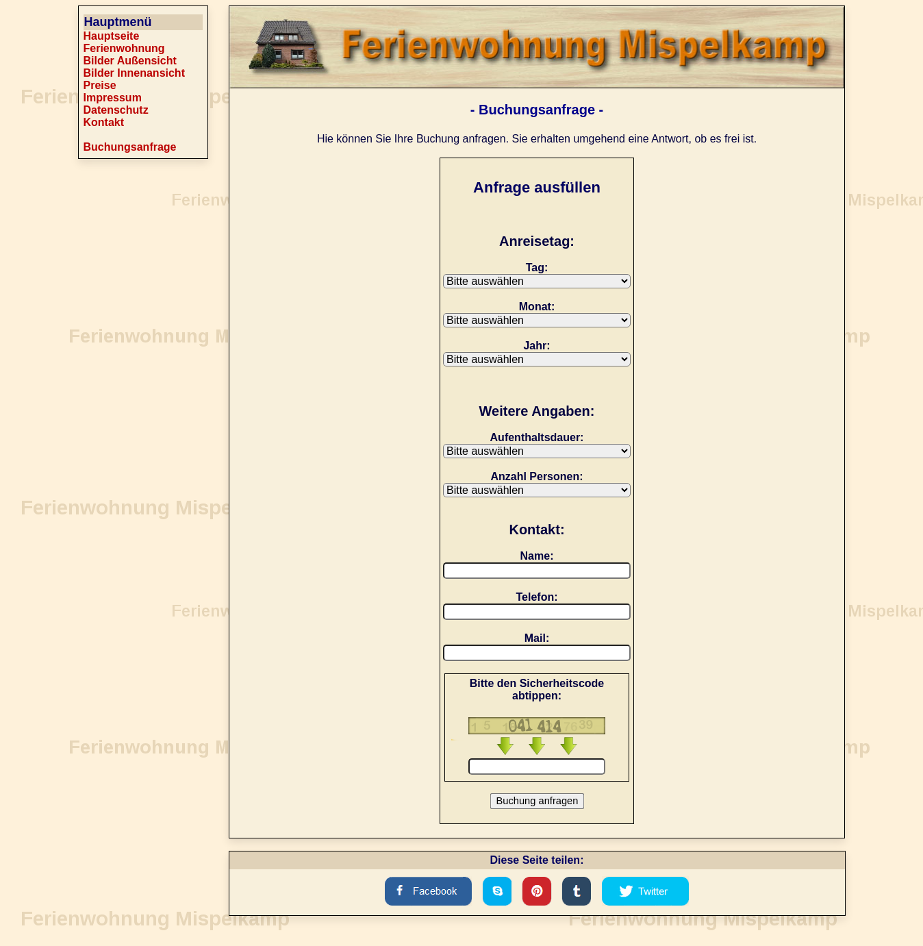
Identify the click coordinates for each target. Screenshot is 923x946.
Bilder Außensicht (130, 60)
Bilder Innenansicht (134, 73)
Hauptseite (112, 36)
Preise (100, 85)
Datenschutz (116, 110)
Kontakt (104, 122)
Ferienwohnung (124, 48)
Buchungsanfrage (130, 147)
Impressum (113, 97)
